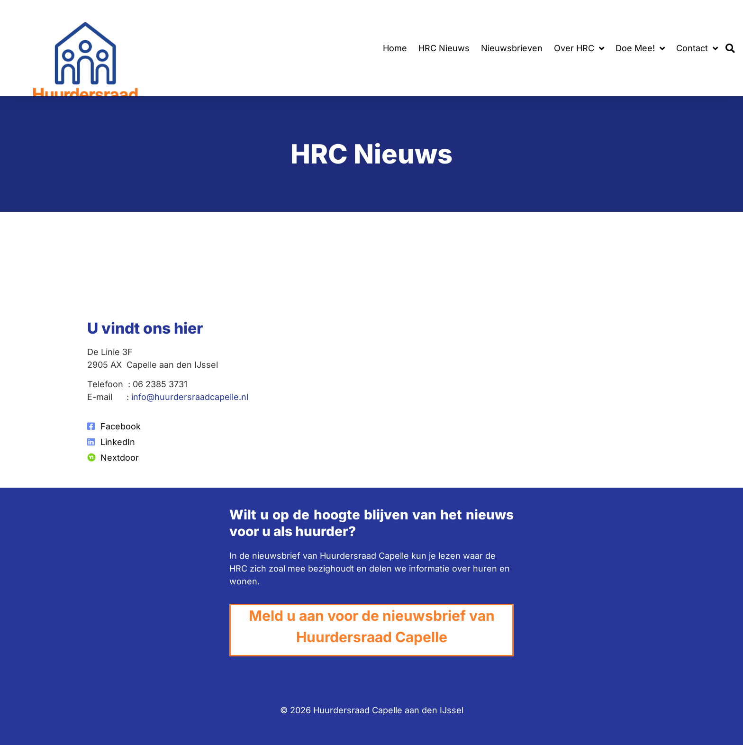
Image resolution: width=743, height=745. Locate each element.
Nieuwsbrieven (512, 48)
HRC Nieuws (444, 48)
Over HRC (579, 48)
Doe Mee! (640, 48)
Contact (697, 48)
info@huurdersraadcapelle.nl (189, 397)
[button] (730, 48)
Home (395, 48)
